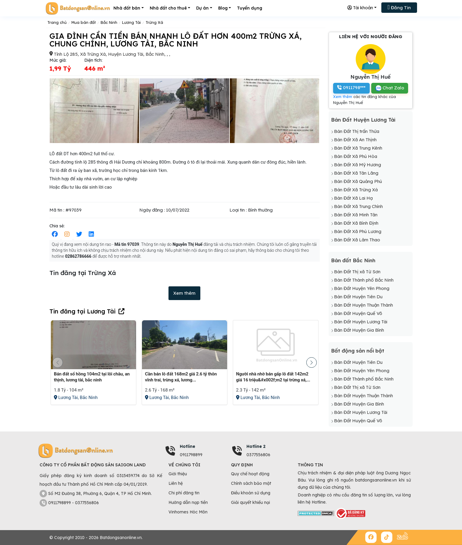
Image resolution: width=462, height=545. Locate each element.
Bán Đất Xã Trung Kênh (358, 148)
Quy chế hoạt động (250, 473)
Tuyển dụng (249, 8)
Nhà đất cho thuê (168, 8)
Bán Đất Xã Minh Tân (355, 215)
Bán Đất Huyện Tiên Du (358, 296)
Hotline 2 (256, 446)
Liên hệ (175, 483)
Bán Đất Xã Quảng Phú (358, 181)
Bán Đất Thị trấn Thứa (356, 131)
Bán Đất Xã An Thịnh (355, 139)
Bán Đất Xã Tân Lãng (356, 173)
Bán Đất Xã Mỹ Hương (357, 164)
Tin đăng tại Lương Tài (82, 311)
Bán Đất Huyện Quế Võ (358, 313)
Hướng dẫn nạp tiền (188, 502)
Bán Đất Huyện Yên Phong (361, 288)
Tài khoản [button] (360, 7)
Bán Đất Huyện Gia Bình (359, 330)
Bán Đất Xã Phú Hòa (355, 156)
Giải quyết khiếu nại (250, 502)
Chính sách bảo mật (251, 483)
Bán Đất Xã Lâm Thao (357, 240)
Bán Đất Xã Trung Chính (358, 206)
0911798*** (351, 87)
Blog (223, 8)
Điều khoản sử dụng (250, 493)
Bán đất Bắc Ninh (353, 260)
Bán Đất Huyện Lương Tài (363, 120)
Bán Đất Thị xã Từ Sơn (357, 271)
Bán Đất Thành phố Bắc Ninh (364, 280)
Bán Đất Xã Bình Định (356, 223)
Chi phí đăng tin (183, 493)
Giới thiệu (177, 473)
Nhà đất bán (126, 8)
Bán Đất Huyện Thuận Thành (363, 305)
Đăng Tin (399, 7)
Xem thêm (184, 293)
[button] (311, 362)
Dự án (202, 8)
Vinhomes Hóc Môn (187, 512)
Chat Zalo (389, 88)
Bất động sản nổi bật (357, 350)
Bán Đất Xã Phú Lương (357, 231)
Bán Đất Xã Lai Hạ (353, 198)
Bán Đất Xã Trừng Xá (356, 189)
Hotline (187, 446)
